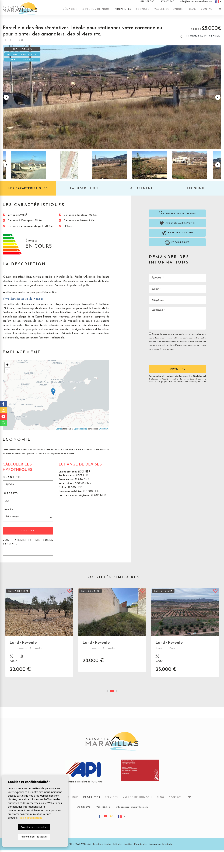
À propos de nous (96, 11)
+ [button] (7, 366)
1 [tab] (107, 693)
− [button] (7, 372)
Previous (6, 99)
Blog (192, 11)
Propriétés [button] (123, 11)
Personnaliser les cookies (34, 836)
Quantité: (12, 479)
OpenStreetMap (80, 430)
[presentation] (167, 359)
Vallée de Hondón (168, 11)
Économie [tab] (196, 190)
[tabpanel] (39, 636)
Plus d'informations (30, 817)
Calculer (28, 532)
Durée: (9, 511)
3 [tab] (116, 693)
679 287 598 (147, 3)
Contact (207, 11)
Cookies (128, 845)
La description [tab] (84, 190)
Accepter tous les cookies (34, 827)
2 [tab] (112, 693)
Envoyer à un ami (177, 234)
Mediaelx (167, 845)
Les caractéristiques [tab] (28, 190)
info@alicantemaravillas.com (196, 3)
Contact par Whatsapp (177, 214)
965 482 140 (167, 3)
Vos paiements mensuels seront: (28, 543)
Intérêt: (10, 495)
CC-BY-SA (103, 430)
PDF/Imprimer (177, 244)
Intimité (117, 845)
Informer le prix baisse (200, 37)
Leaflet (59, 430)
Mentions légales (102, 845)
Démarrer (69, 11)
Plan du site (140, 845)
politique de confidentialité (163, 343)
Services (142, 11)
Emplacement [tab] (140, 190)
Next (218, 99)
